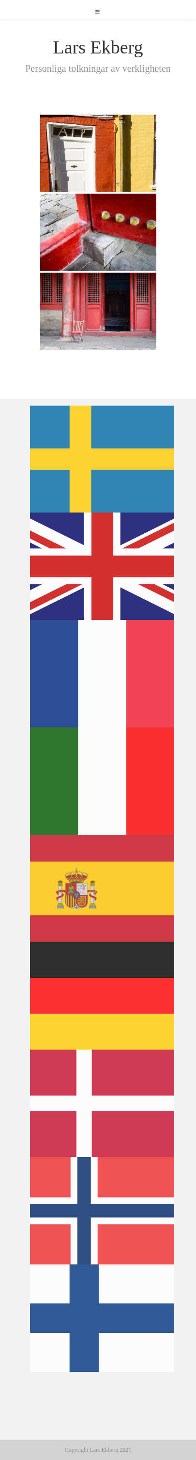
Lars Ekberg (98, 47)
